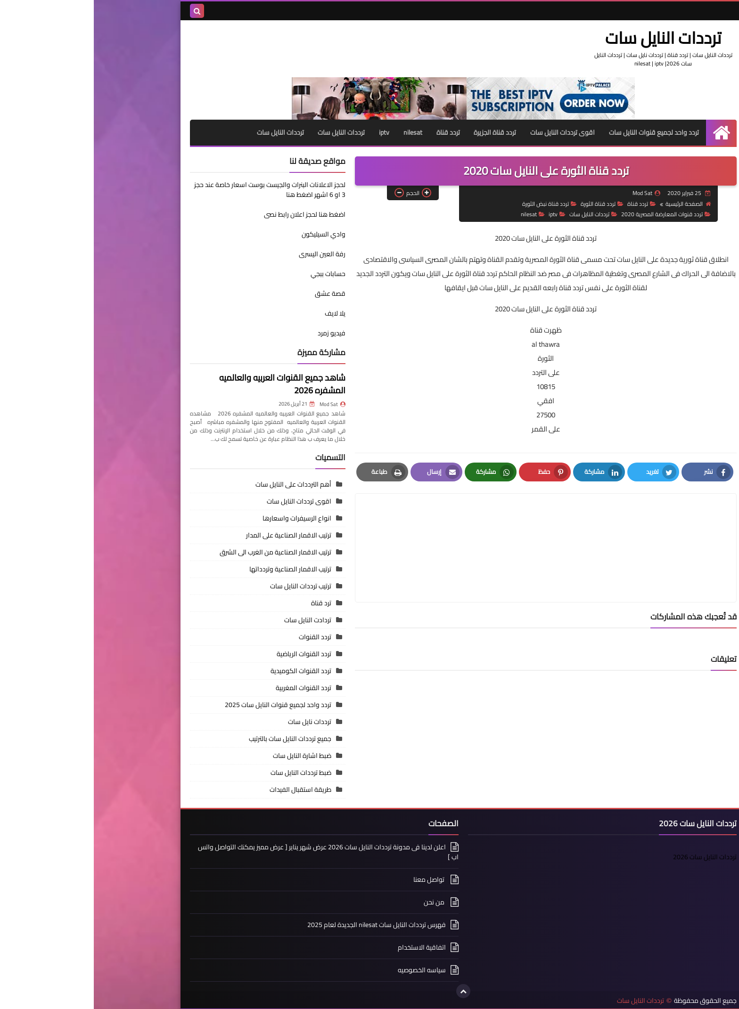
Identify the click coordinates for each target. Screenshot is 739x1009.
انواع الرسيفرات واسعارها (203, 518)
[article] (361, 525)
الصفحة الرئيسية (594, 203)
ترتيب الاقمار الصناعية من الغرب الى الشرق (182, 551)
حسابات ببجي (234, 274)
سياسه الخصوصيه (328, 969)
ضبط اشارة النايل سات (208, 755)
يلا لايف (241, 313)
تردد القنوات (221, 636)
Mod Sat (239, 403)
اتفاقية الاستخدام (328, 947)
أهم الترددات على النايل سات (200, 484)
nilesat (318, 132)
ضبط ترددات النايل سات (207, 772)
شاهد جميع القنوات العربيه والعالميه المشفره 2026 (188, 384)
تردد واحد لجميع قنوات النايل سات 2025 (184, 704)
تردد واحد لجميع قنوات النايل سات (560, 132)
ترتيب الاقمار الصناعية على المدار (195, 535)
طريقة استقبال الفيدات (207, 789)
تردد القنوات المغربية (210, 687)
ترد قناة (227, 602)
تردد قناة (354, 132)
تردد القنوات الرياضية (210, 653)
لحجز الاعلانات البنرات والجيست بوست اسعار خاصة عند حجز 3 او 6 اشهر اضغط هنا (176, 190)
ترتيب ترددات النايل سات (207, 585)
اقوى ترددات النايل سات (468, 132)
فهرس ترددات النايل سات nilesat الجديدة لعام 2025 (282, 924)
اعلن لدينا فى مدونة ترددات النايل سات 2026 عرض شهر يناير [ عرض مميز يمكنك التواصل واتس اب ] (234, 852)
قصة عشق (236, 293)
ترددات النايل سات (574, 37)
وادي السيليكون (230, 234)
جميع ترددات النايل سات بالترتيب (196, 738)
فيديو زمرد (238, 333)
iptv (290, 132)
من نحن (341, 901)
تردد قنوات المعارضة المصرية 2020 (572, 214)
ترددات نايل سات (216, 721)
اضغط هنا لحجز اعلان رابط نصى (174, 218)
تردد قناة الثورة (508, 203)
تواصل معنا (336, 879)
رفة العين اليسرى (228, 254)
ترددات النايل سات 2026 (611, 856)
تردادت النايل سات (214, 619)
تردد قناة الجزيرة (401, 132)
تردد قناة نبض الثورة (455, 203)
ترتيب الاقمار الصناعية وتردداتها (197, 568)
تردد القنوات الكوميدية (207, 670)
